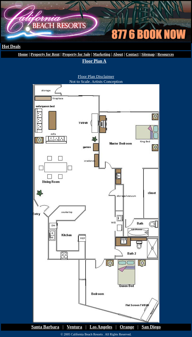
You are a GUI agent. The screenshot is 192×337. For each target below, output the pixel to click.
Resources (165, 54)
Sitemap (148, 54)
